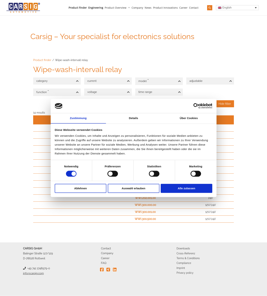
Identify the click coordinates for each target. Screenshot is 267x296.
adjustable (196, 81)
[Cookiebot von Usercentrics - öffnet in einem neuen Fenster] (196, 106)
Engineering (95, 7)
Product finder (78, 7)
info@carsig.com (33, 273)
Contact (193, 7)
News (148, 7)
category (42, 81)
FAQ (102, 263)
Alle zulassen (186, 188)
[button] (209, 7)
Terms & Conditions (189, 258)
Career (183, 7)
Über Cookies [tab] (189, 118)
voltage (92, 92)
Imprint (181, 268)
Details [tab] (133, 118)
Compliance (184, 263)
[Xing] (108, 270)
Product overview (115, 7)
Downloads (184, 248)
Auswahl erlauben (133, 188)
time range (145, 92)
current (92, 81)
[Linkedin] (115, 270)
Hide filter (225, 103)
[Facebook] (102, 270)
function (43, 91)
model (144, 80)
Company (137, 7)
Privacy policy (185, 273)
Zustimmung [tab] (78, 118)
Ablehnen (80, 188)
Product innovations (165, 7)
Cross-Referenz (186, 253)
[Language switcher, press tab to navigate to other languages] (237, 7)
